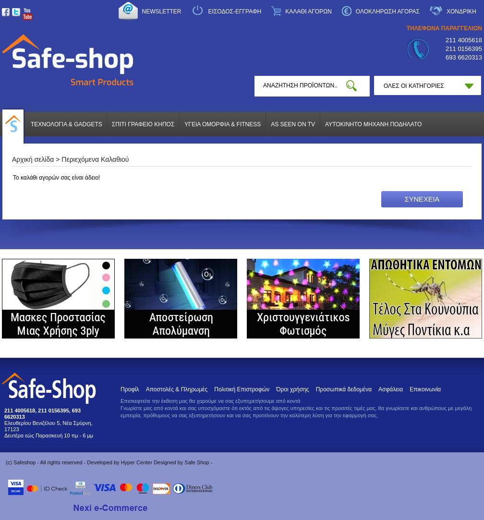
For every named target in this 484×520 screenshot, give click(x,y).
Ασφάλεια (390, 389)
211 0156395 (464, 48)
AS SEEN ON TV (293, 124)
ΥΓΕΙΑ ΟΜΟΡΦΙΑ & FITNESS (222, 124)
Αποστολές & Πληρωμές (177, 389)
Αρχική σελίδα (33, 159)
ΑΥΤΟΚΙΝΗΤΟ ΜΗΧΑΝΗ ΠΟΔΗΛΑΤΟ (373, 124)
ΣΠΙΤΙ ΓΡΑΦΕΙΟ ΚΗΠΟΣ (143, 124)
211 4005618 (464, 40)
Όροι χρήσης (292, 389)
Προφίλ (130, 389)
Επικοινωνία (425, 389)
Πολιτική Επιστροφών (241, 389)
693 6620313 (464, 57)
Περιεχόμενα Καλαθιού (95, 159)
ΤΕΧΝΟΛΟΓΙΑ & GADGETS (66, 124)
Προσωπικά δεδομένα (344, 389)
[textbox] (300, 85)
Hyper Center (136, 462)
